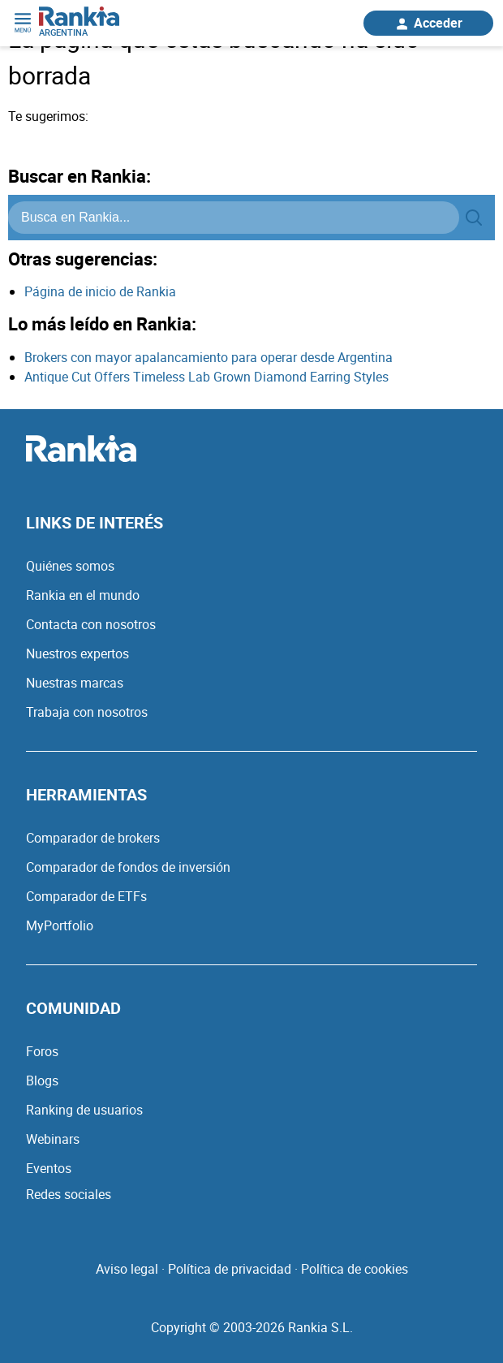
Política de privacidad (229, 1269)
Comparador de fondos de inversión (128, 867)
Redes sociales (68, 1194)
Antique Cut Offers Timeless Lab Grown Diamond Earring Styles (206, 377)
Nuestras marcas (74, 683)
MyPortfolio (59, 925)
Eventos (48, 1168)
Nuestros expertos (77, 653)
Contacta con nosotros (91, 624)
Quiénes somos (70, 566)
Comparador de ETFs (86, 896)
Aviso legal (127, 1269)
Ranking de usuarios (84, 1110)
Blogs (42, 1080)
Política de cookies (354, 1269)
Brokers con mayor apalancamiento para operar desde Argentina (208, 357)
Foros (42, 1051)
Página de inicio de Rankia (100, 291)
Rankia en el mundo (83, 595)
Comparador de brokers (93, 838)
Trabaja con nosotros (87, 712)
